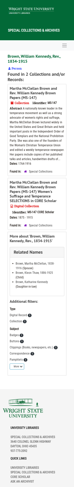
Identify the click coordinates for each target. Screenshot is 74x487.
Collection (16, 321)
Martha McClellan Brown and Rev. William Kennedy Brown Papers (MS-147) (33, 93)
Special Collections (40, 171)
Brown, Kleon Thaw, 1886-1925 (34, 273)
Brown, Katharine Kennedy (32, 282)
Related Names (28, 252)
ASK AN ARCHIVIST (22, 481)
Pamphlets (17, 359)
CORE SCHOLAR (20, 477)
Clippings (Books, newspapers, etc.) (32, 347)
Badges (15, 335)
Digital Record (19, 315)
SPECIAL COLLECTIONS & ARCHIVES (32, 472)
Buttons (15, 341)
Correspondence (20, 353)
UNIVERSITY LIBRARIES (24, 468)
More (18, 366)
